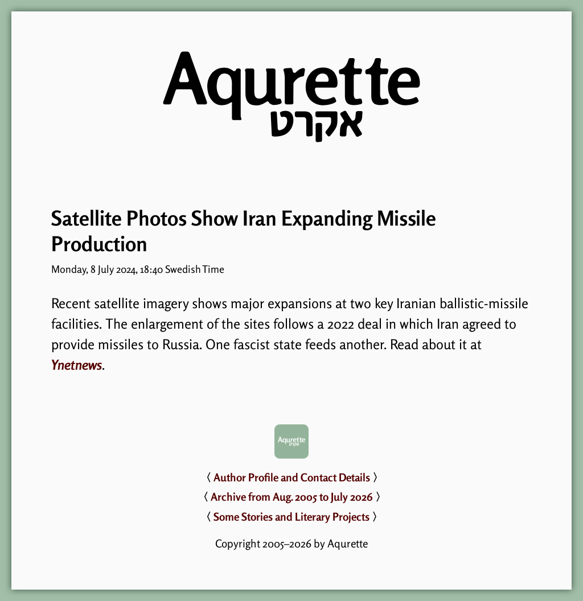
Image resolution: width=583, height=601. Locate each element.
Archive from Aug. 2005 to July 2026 (292, 497)
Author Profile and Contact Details (292, 477)
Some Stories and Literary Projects (291, 517)
